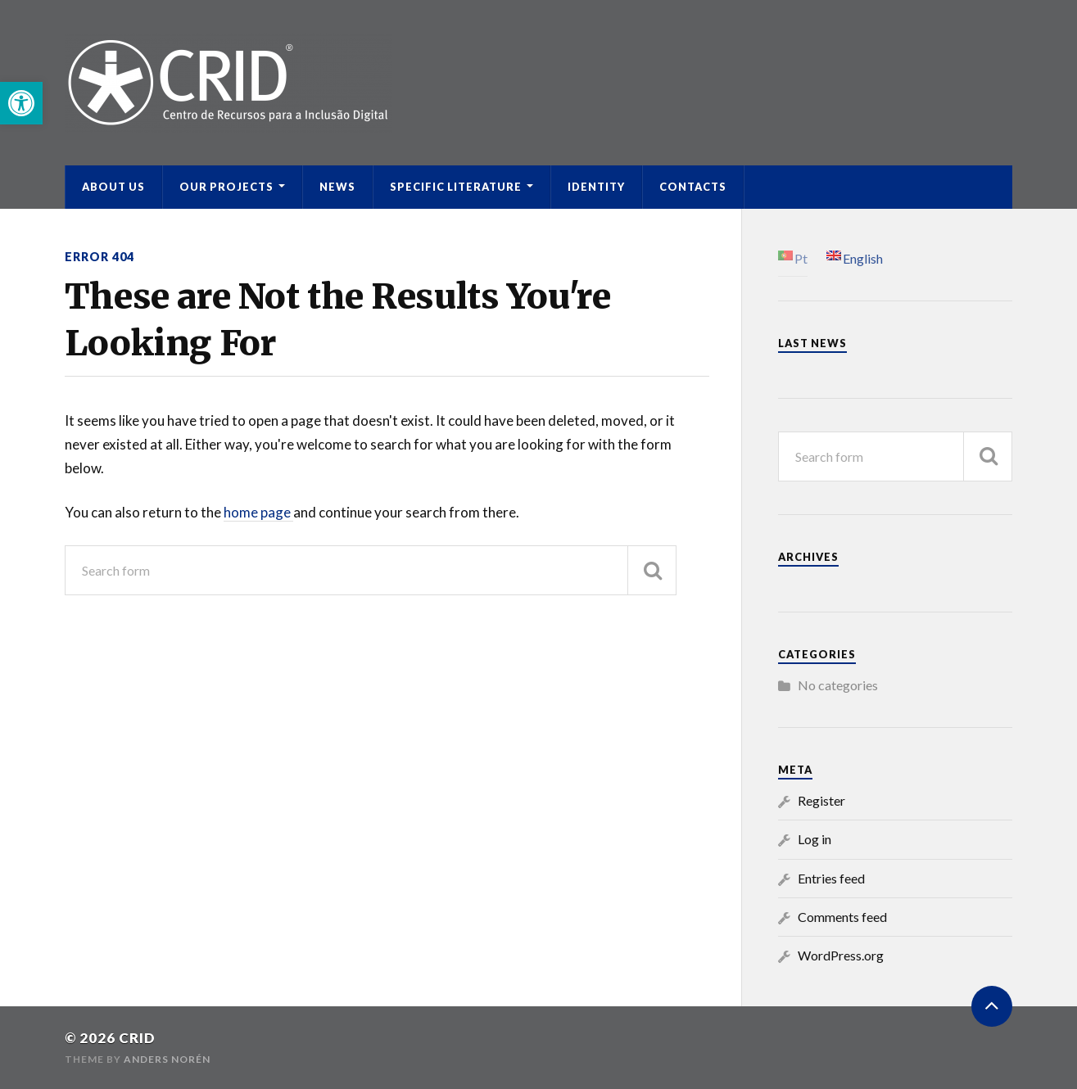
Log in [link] (814, 839)
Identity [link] (596, 186)
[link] (21, 103)
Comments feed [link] (842, 916)
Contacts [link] (692, 186)
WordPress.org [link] (841, 955)
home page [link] (258, 512)
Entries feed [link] (831, 878)
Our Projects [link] (226, 186)
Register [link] (821, 800)
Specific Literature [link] (456, 186)
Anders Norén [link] (167, 1059)
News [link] (337, 186)
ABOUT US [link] (113, 186)
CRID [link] (137, 1037)
